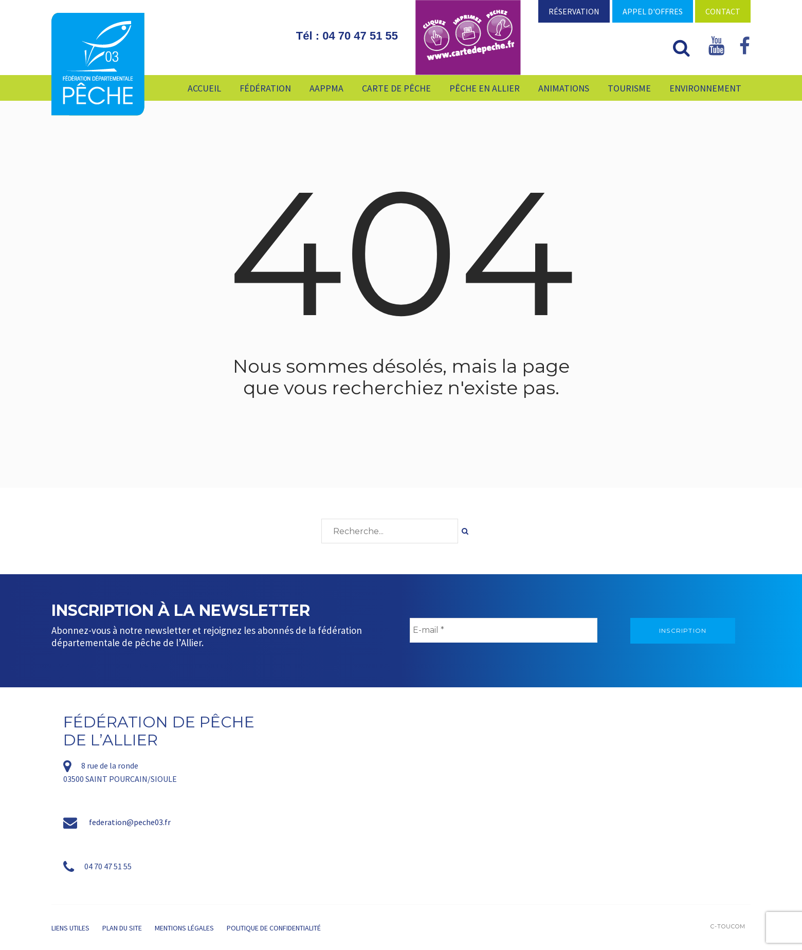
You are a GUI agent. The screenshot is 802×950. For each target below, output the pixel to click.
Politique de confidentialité (274, 928)
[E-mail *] (503, 630)
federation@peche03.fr (130, 822)
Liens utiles (70, 928)
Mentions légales (184, 928)
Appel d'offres (653, 11)
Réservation (574, 11)
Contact (722, 11)
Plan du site (122, 928)
